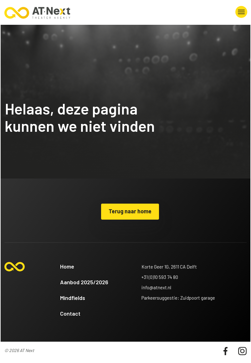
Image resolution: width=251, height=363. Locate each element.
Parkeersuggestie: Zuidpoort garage (178, 298)
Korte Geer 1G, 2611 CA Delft (169, 267)
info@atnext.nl (156, 287)
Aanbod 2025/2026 (84, 282)
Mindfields (72, 297)
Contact (70, 313)
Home (67, 266)
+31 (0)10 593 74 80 (159, 277)
